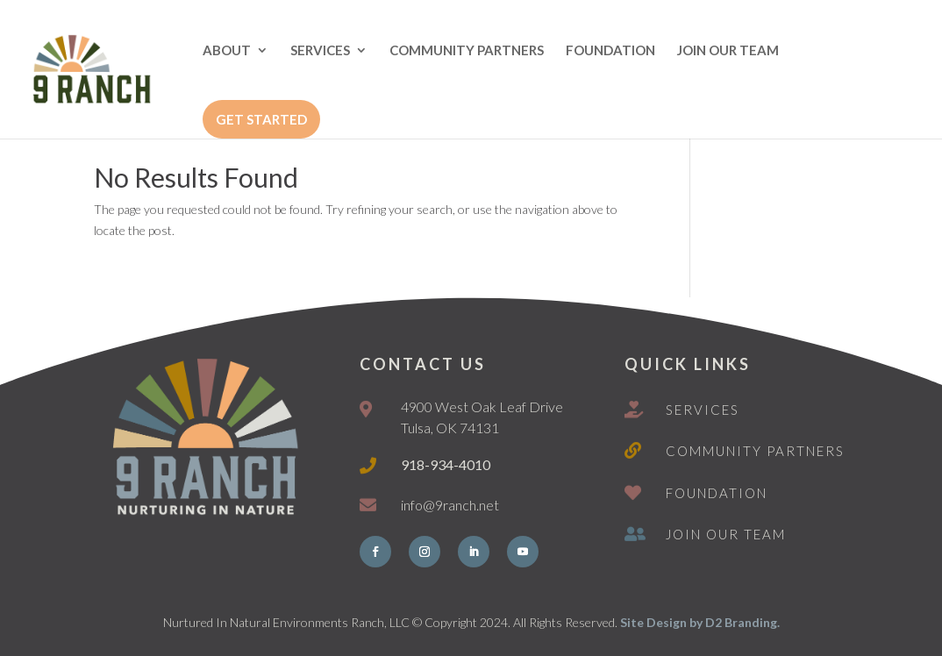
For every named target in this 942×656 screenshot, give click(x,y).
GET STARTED (261, 119)
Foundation (716, 493)
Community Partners (755, 451)
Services (702, 409)
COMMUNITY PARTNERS (466, 51)
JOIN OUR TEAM (728, 51)
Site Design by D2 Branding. (700, 622)
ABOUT (227, 51)
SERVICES (320, 51)
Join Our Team (726, 534)
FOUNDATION (610, 51)
